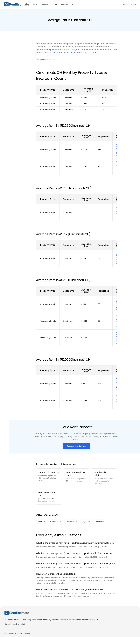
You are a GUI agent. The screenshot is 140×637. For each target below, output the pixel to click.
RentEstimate (68, 49)
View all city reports (53, 52)
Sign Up (125, 4)
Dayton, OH (86, 522)
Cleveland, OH (55, 522)
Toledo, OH (99, 522)
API (73, 4)
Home (34, 4)
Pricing (54, 4)
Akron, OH (41, 522)
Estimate (44, 4)
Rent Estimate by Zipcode (70, 620)
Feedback (8, 620)
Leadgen (64, 4)
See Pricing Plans (29, 620)
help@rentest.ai (18, 624)
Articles (17, 620)
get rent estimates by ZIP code (81, 52)
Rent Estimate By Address (48, 620)
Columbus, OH (71, 522)
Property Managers (90, 620)
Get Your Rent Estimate (76, 446)
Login (133, 4)
